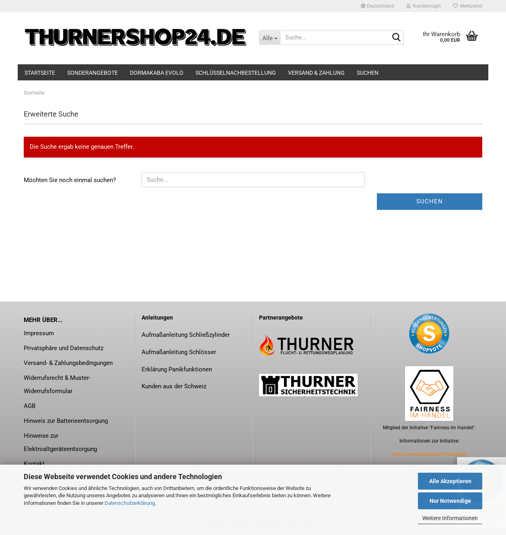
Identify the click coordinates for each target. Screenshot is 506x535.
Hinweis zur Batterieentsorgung (66, 420)
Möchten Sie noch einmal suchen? (70, 180)
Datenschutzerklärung (130, 503)
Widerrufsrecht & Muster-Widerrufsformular (57, 384)
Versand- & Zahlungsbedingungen (68, 363)
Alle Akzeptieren (450, 481)
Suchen (367, 73)
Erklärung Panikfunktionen (177, 369)
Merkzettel (467, 6)
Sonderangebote (92, 73)
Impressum (39, 333)
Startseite (40, 73)
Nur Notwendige (450, 501)
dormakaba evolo (156, 73)
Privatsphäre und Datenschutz (63, 348)
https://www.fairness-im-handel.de (429, 454)
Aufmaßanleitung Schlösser (179, 352)
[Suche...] (269, 37)
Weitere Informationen (450, 518)
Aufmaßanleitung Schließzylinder (186, 334)
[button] (377, 6)
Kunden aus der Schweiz (174, 386)
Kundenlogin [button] (423, 6)
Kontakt (34, 463)
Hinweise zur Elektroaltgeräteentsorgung (60, 442)
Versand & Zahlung (316, 73)
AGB (29, 406)
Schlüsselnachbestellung (235, 73)
